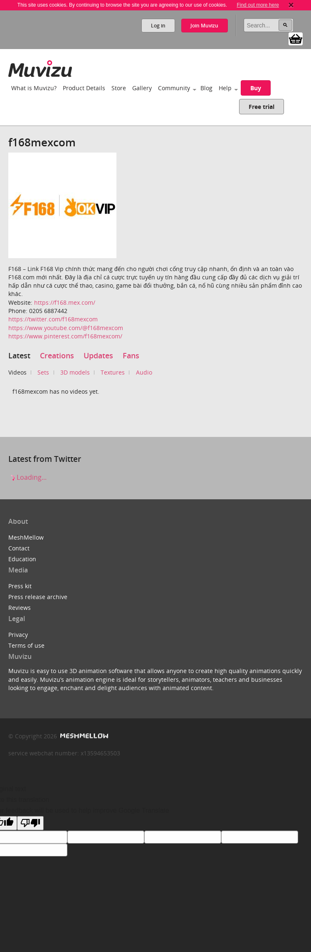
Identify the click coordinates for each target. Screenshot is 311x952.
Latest (19, 355)
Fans (131, 355)
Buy (255, 88)
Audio (144, 372)
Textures (113, 372)
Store (118, 88)
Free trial (261, 107)
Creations (57, 355)
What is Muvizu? (34, 88)
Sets (43, 372)
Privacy (18, 635)
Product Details (84, 88)
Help (225, 88)
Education (22, 559)
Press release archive (37, 597)
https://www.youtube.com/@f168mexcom (65, 328)
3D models (75, 372)
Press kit (20, 586)
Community (174, 88)
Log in (158, 25)
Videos (17, 372)
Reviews (19, 608)
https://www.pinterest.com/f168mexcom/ (65, 336)
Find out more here (258, 5)
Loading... (27, 477)
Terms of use (26, 645)
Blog (206, 88)
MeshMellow (26, 537)
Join (204, 25)
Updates (98, 355)
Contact (19, 548)
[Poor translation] (30, 823)
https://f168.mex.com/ (64, 302)
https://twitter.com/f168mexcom (53, 319)
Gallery (142, 88)
